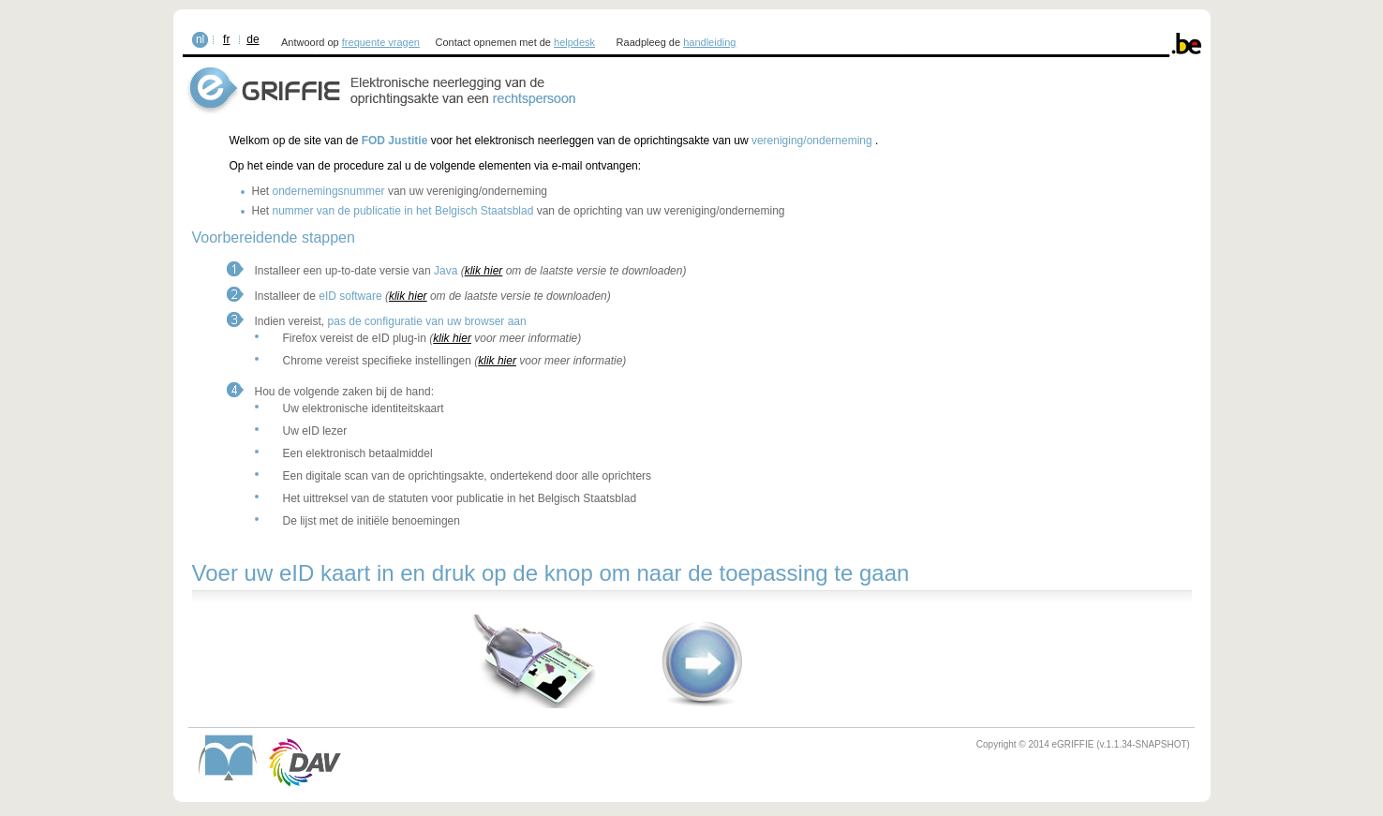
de (252, 39)
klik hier (484, 270)
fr (226, 39)
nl (200, 39)
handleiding (709, 42)
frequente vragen (381, 42)
